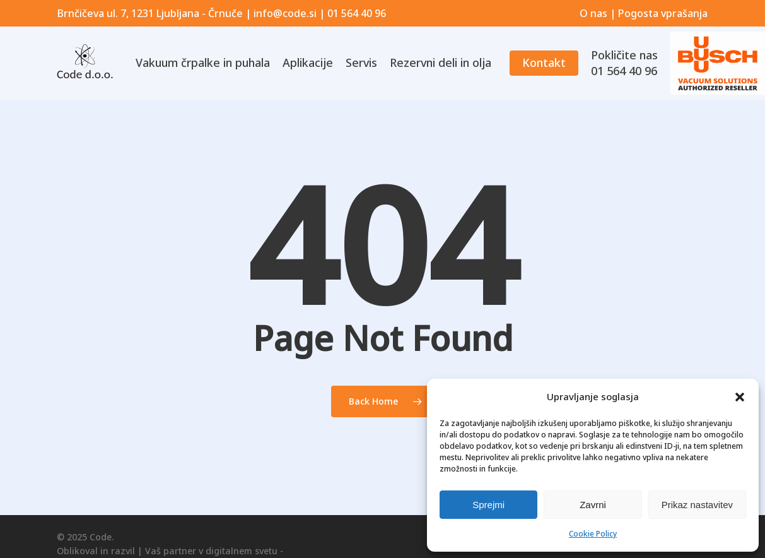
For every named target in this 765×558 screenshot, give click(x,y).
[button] (739, 397)
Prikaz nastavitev (697, 504)
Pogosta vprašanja (663, 13)
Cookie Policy (593, 533)
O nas (593, 13)
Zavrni (593, 504)
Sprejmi (488, 504)
